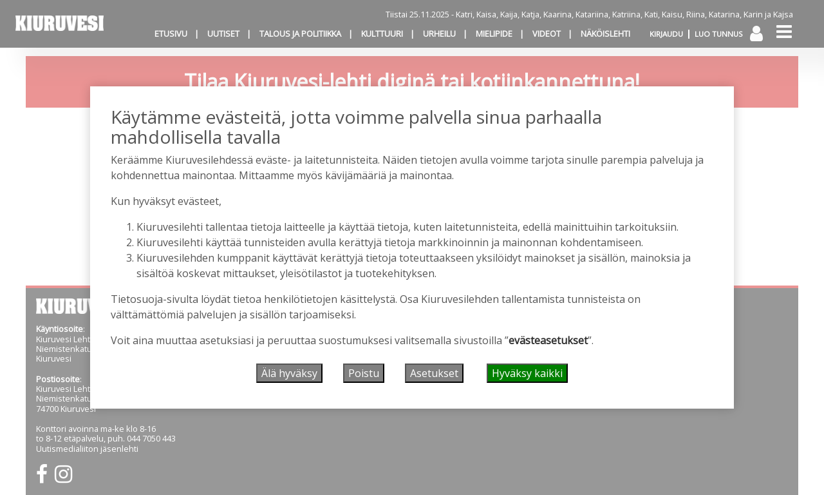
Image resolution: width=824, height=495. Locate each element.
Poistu (363, 373)
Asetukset (434, 373)
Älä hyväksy (289, 373)
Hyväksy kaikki (527, 373)
